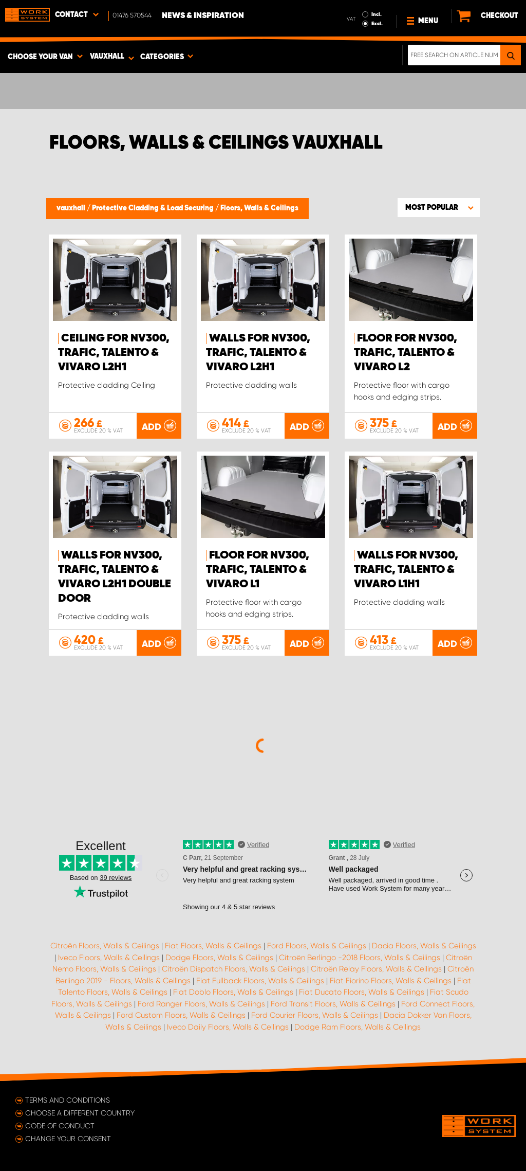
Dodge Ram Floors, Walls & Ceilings (357, 1027)
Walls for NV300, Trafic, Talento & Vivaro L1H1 (406, 570)
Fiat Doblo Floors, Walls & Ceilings (233, 992)
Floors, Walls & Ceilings (259, 208)
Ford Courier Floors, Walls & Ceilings (314, 1015)
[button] (439, 207)
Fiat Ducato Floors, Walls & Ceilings (361, 992)
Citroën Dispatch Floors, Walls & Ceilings (233, 969)
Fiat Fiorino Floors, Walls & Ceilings (391, 980)
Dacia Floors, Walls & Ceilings (424, 945)
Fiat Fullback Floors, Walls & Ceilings (260, 980)
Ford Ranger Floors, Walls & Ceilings (201, 1003)
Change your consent (68, 1138)
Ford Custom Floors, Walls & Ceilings (181, 1015)
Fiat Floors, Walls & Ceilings (213, 945)
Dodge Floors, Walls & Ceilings (219, 957)
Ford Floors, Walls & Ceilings (316, 945)
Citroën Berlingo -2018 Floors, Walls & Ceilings (359, 957)
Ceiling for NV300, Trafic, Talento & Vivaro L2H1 (114, 353)
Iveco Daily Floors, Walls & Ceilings (228, 1027)
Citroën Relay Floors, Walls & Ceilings (376, 969)
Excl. (377, 23)
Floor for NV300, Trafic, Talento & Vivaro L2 (405, 353)
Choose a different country (80, 1113)
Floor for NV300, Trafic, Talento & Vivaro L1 (257, 570)
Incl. (376, 14)
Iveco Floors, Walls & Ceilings (109, 957)
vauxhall (72, 208)
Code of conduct (60, 1126)
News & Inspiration (203, 16)
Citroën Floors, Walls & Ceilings (104, 945)
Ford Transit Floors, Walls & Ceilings (333, 1003)
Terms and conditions (67, 1100)
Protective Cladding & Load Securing (153, 208)
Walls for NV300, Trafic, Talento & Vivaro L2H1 (258, 353)
